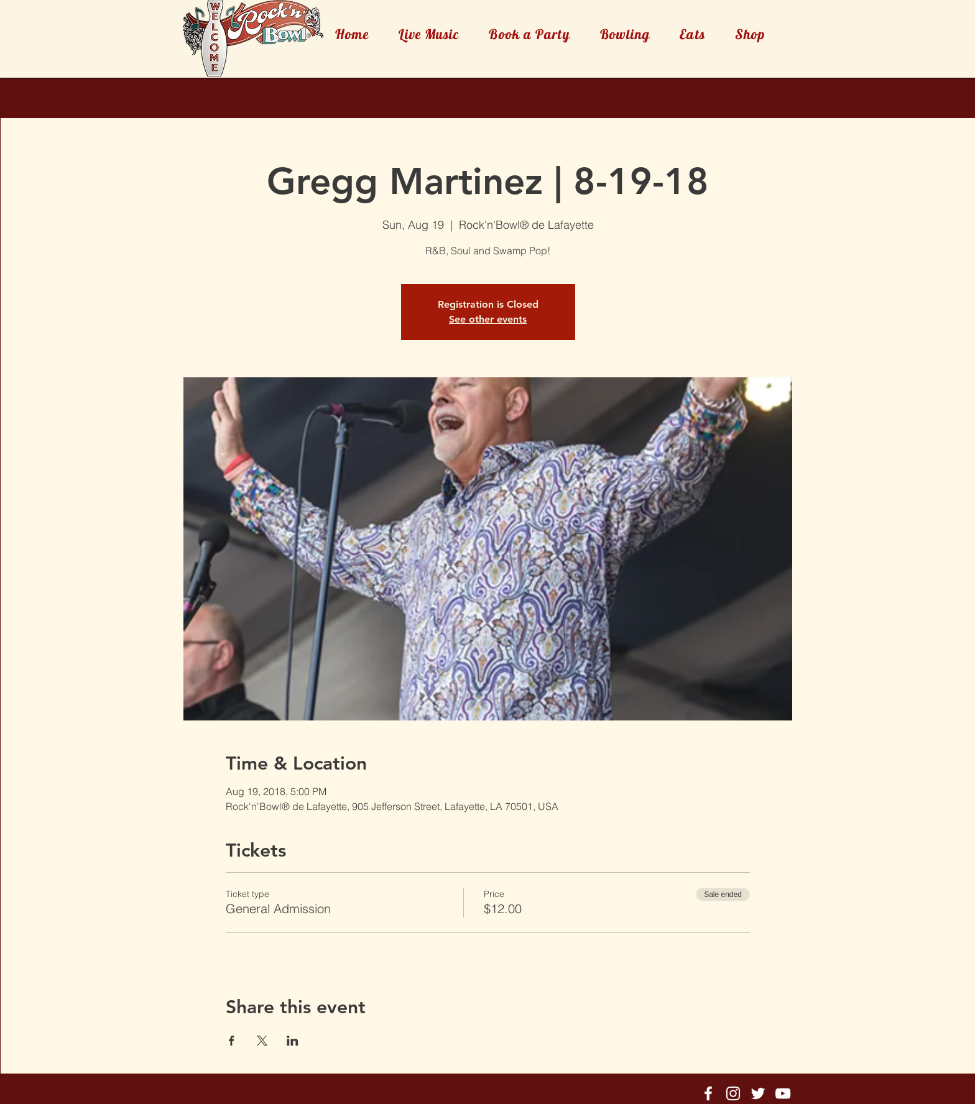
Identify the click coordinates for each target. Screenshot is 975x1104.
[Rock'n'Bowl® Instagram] (733, 1093)
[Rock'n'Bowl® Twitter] (758, 1093)
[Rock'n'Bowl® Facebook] (708, 1093)
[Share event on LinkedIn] (292, 1041)
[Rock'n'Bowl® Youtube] (783, 1093)
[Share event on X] (262, 1041)
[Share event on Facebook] (232, 1041)
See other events (488, 319)
